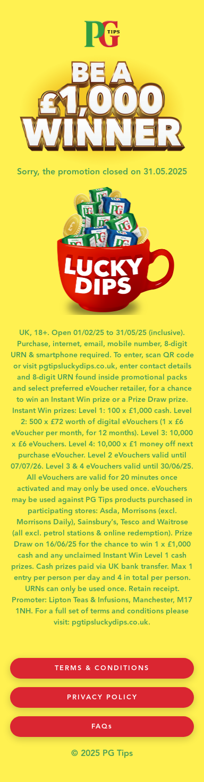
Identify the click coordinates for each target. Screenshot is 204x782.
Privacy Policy (102, 697)
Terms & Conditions (102, 668)
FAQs (102, 726)
